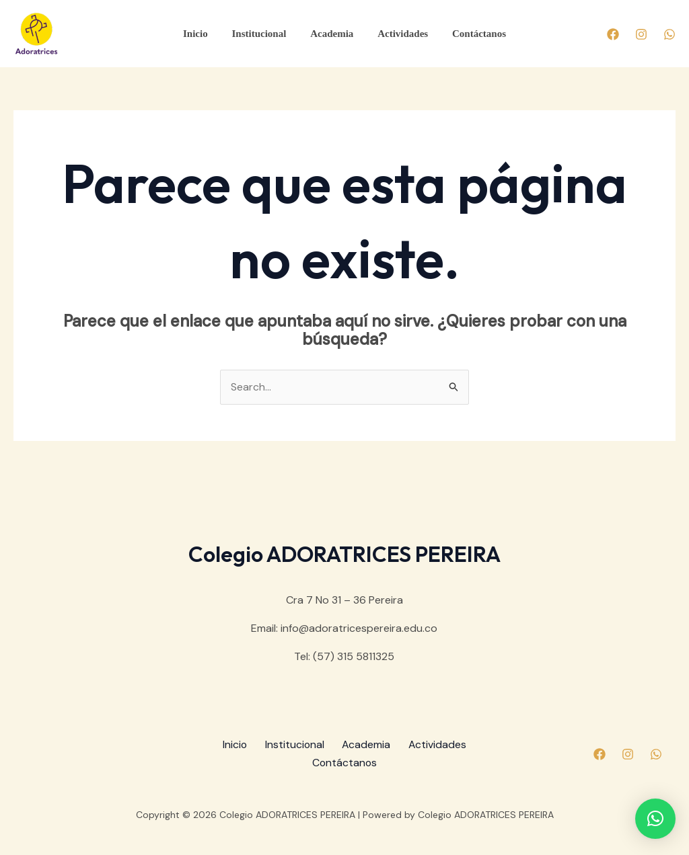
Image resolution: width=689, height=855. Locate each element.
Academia (331, 33)
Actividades (398, 33)
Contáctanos (471, 33)
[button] (655, 819)
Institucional (262, 33)
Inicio (203, 33)
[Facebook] (613, 34)
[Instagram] (641, 34)
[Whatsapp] (669, 34)
